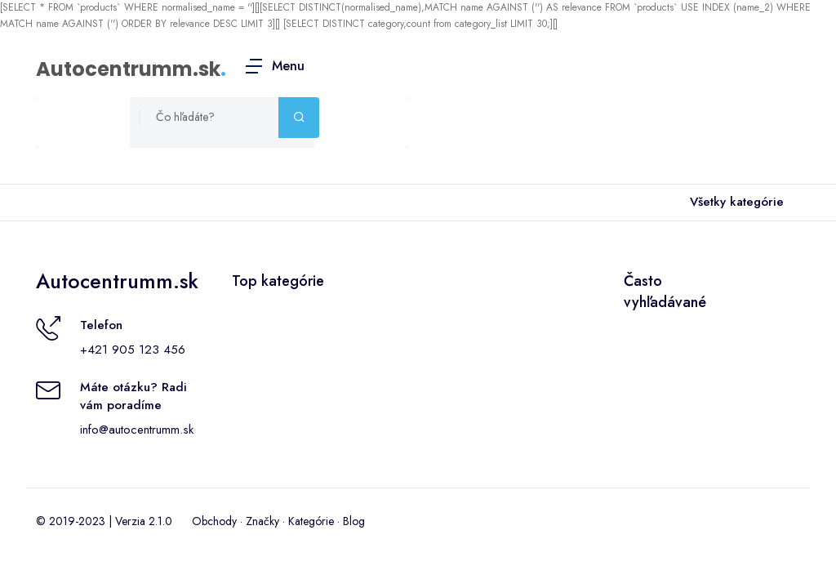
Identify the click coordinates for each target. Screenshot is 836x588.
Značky (262, 521)
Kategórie (311, 521)
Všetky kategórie (733, 202)
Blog (354, 521)
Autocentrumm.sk (128, 69)
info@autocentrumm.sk (136, 430)
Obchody (214, 521)
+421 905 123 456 (132, 350)
